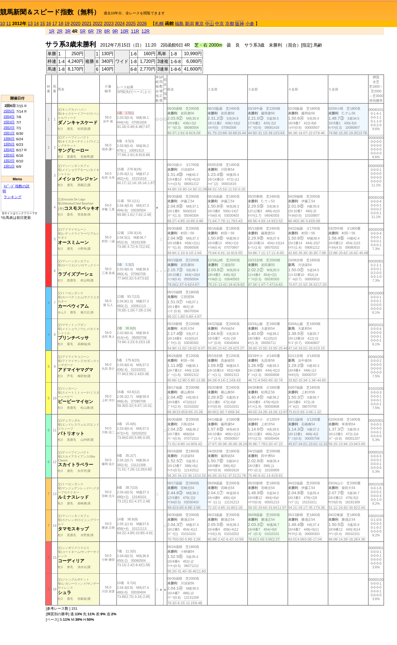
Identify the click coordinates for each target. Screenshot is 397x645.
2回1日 (9, 133)
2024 (120, 23)
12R (145, 31)
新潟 (189, 23)
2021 (87, 23)
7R (99, 31)
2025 (131, 23)
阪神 (239, 24)
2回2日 (9, 128)
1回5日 (9, 144)
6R (90, 31)
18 (60, 23)
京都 (229, 23)
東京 (199, 23)
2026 (142, 23)
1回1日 (9, 166)
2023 (109, 23)
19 (67, 23)
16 (48, 23)
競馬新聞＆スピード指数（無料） (50, 12)
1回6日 (9, 139)
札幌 (159, 23)
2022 (98, 23)
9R (115, 31)
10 (2, 23)
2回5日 (9, 111)
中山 (209, 24)
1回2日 (9, 161)
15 (42, 23)
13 (30, 23)
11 (8, 23)
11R (135, 31)
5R (82, 31)
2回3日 (9, 122)
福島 (179, 23)
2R (59, 31)
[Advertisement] (17, 61)
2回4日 (9, 117)
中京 (219, 23)
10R (124, 31)
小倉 (249, 23)
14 (36, 23)
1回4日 (9, 150)
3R (68, 31)
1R (51, 31)
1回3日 (9, 155)
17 (54, 23)
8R (107, 31)
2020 (76, 23)
